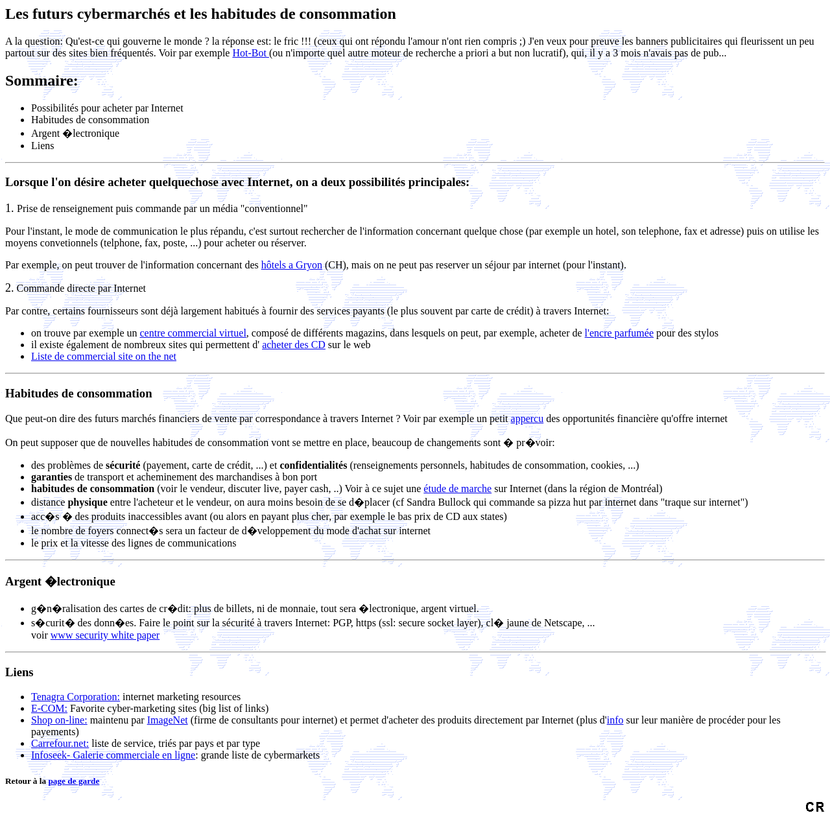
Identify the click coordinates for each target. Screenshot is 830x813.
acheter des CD (294, 344)
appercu (527, 418)
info (615, 719)
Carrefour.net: (60, 743)
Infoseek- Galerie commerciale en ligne (113, 754)
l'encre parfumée (619, 332)
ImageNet (167, 719)
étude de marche (457, 488)
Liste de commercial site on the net (103, 356)
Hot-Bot (250, 52)
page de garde (73, 781)
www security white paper (105, 635)
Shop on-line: (59, 719)
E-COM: (49, 708)
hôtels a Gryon (291, 264)
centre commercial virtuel (193, 332)
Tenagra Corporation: (75, 696)
